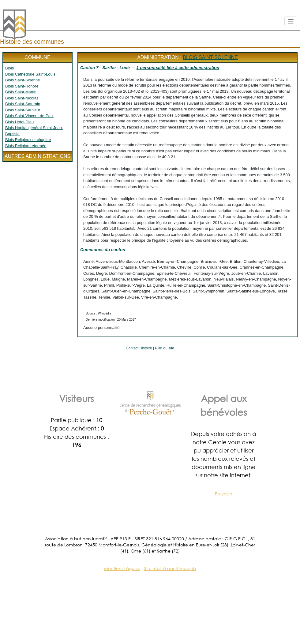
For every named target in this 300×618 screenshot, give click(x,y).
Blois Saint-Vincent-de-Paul (29, 116)
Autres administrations (37, 156)
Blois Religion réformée (25, 145)
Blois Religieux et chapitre (28, 139)
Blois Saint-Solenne (22, 80)
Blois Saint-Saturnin (22, 104)
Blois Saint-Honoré (21, 86)
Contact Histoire (139, 348)
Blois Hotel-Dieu (19, 122)
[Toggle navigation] (291, 21)
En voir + (223, 494)
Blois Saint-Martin (20, 92)
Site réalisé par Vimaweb (170, 568)
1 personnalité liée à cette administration (178, 67)
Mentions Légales (122, 568)
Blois (9, 68)
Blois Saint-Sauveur (22, 110)
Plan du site (164, 348)
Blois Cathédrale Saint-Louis (30, 74)
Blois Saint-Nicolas (21, 98)
